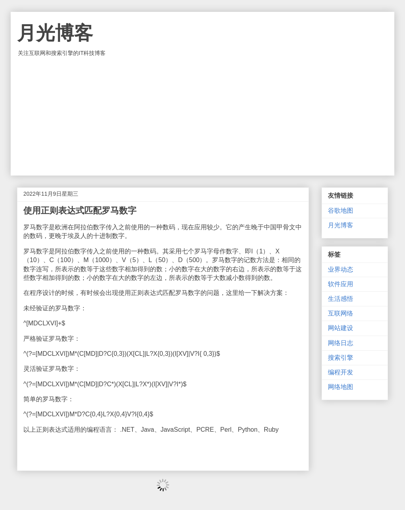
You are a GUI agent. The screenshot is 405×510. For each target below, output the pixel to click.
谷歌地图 (340, 210)
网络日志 (340, 343)
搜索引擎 (340, 357)
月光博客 (55, 33)
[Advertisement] (202, 116)
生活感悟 (340, 298)
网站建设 (340, 328)
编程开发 (340, 372)
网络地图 (340, 386)
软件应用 (340, 284)
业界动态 (340, 269)
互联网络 (340, 313)
